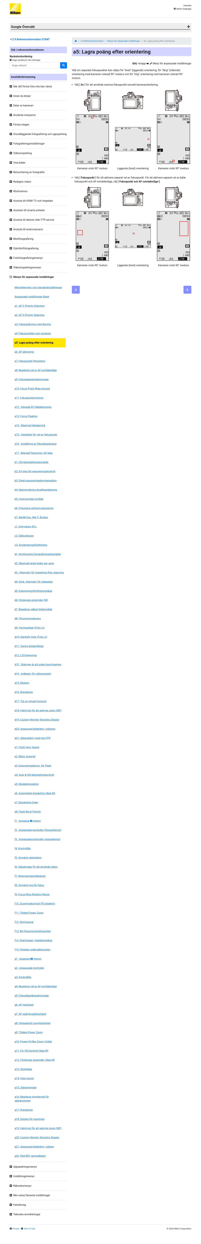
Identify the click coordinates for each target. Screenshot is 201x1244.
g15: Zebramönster (26, 1087)
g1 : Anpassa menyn (28, 958)
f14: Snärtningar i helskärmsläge (33, 940)
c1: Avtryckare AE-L (26, 526)
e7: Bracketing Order (26, 802)
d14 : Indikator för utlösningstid (33, 673)
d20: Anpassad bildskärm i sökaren (35, 728)
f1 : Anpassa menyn (28, 820)
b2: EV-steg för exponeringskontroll (35, 471)
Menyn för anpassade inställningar (123, 41)
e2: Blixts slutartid (25, 756)
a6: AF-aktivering (24, 351)
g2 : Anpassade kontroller (29, 968)
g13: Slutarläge (23, 1069)
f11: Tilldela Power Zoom (29, 912)
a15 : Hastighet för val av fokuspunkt (36, 434)
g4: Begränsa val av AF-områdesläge (36, 986)
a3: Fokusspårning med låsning (33, 324)
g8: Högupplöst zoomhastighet (32, 1023)
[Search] (34, 65)
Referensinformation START (31, 39)
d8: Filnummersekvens (28, 618)
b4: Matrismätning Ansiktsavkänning (36, 489)
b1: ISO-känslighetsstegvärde (31, 462)
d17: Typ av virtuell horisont (30, 701)
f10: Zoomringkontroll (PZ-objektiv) (35, 903)
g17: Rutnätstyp (24, 1109)
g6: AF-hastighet (24, 1004)
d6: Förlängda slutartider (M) (31, 600)
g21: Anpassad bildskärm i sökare (34, 1146)
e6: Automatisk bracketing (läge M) (35, 793)
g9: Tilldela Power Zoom (29, 1032)
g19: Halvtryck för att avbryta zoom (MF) (38, 1128)
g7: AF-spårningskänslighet (30, 1014)
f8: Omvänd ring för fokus (29, 885)
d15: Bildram (22, 682)
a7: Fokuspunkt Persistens (30, 361)
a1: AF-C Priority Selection (30, 305)
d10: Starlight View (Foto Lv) (31, 637)
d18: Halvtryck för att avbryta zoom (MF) (38, 710)
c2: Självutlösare (24, 535)
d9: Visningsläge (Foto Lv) (30, 627)
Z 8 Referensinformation (92, 41)
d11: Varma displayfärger (29, 646)
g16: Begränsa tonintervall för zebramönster (32, 1098)
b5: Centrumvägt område (29, 499)
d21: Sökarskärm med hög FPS (32, 738)
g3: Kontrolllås (23, 977)
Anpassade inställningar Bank (32, 296)
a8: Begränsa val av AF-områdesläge (36, 370)
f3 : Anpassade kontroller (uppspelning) (37, 839)
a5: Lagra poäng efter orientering (34, 342)
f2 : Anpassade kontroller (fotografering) (38, 830)
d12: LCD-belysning (26, 655)
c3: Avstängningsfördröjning (31, 545)
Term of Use (29, 1228)
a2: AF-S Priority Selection (30, 315)
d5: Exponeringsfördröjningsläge (33, 591)
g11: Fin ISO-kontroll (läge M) (31, 1050)
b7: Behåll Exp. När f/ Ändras (31, 517)
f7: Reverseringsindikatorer (30, 876)
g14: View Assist (24, 1078)
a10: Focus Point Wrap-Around (32, 388)
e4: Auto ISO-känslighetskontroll (34, 774)
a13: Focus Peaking (26, 416)
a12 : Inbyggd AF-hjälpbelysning (33, 407)
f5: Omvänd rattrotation (28, 857)
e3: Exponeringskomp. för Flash (33, 765)
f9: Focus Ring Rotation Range (32, 894)
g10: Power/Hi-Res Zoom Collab (33, 1041)
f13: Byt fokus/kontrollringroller (33, 931)
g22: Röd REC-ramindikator (30, 1155)
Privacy (15, 1228)
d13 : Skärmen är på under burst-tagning (38, 664)
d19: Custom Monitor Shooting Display (37, 719)
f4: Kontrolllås (23, 848)
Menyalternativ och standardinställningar (38, 287)
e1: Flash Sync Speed (27, 747)
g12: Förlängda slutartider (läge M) (35, 1060)
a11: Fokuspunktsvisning (29, 397)
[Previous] (76, 290)
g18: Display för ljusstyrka (30, 1119)
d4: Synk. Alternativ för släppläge (34, 581)
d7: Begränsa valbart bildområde (33, 609)
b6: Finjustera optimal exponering (34, 508)
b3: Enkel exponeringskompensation (36, 480)
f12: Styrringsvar (24, 922)
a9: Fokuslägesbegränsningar (32, 379)
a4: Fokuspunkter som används (33, 333)
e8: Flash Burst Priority (28, 811)
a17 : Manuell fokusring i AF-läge (34, 453)
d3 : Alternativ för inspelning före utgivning (39, 572)
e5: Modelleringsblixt (27, 784)
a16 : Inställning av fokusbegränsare (35, 443)
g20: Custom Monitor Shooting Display (37, 1137)
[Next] (187, 290)
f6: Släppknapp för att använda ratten (36, 866)
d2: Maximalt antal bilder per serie (34, 563)
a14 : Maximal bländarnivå (30, 425)
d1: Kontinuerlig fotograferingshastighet (38, 554)
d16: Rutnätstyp (24, 692)
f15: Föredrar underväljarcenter (32, 949)
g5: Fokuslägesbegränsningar (32, 995)
